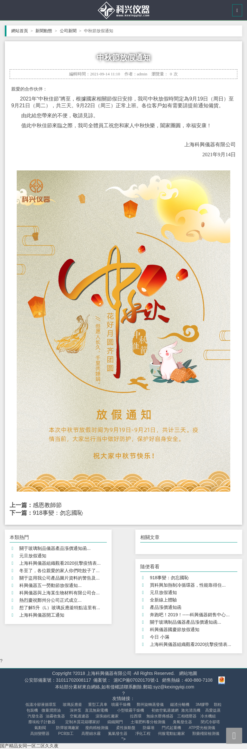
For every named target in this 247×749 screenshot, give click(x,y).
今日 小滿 (159, 636)
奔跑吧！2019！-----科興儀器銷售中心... (190, 614)
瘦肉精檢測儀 (96, 727)
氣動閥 (40, 727)
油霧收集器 (55, 716)
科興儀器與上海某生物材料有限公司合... (59, 592)
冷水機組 (208, 716)
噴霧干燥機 (121, 704)
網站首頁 (22, 30)
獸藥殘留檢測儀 (205, 733)
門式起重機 (171, 727)
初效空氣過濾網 (164, 710)
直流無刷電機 (96, 710)
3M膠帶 (202, 704)
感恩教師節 (47, 505)
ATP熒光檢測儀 (202, 727)
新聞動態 (46, 30)
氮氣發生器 (117, 733)
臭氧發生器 (182, 722)
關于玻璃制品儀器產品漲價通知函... (55, 548)
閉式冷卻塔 (210, 722)
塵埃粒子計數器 (41, 722)
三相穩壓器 (187, 716)
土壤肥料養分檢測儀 (148, 722)
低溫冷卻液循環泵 (40, 704)
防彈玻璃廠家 (67, 727)
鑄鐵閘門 (115, 722)
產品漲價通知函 (165, 607)
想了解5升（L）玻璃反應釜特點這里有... (59, 607)
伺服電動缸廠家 (171, 733)
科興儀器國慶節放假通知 (174, 629)
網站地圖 (188, 673)
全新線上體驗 (163, 599)
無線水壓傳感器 (159, 716)
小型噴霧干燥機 (130, 710)
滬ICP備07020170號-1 (136, 680)
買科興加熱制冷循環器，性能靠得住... (188, 585)
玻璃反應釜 (72, 704)
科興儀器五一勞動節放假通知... (50, 585)
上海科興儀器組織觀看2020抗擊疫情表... (60, 563)
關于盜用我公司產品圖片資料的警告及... (59, 578)
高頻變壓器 (40, 733)
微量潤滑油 (51, 710)
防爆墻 (148, 727)
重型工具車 (97, 704)
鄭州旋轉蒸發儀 (150, 704)
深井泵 (75, 710)
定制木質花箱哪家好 (82, 722)
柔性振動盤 (125, 727)
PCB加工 (66, 733)
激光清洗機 (190, 710)
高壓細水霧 (91, 733)
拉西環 (136, 716)
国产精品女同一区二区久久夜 (29, 745)
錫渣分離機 (179, 704)
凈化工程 (143, 733)
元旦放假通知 (32, 555)
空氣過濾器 (79, 716)
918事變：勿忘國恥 (58, 513)
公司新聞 (70, 30)
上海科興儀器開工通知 (41, 615)
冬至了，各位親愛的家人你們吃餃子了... (59, 570)
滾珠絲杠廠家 (107, 716)
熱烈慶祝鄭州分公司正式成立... (50, 600)
